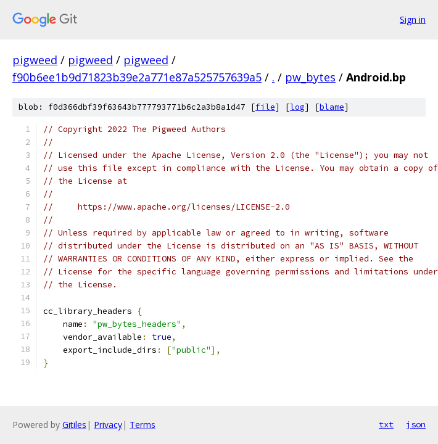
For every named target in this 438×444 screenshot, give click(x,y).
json (416, 424)
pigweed (34, 59)
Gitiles (74, 424)
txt (386, 424)
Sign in (413, 19)
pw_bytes (310, 77)
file (265, 107)
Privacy (108, 424)
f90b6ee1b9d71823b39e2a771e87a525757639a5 (137, 77)
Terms (142, 424)
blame (332, 107)
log (297, 107)
